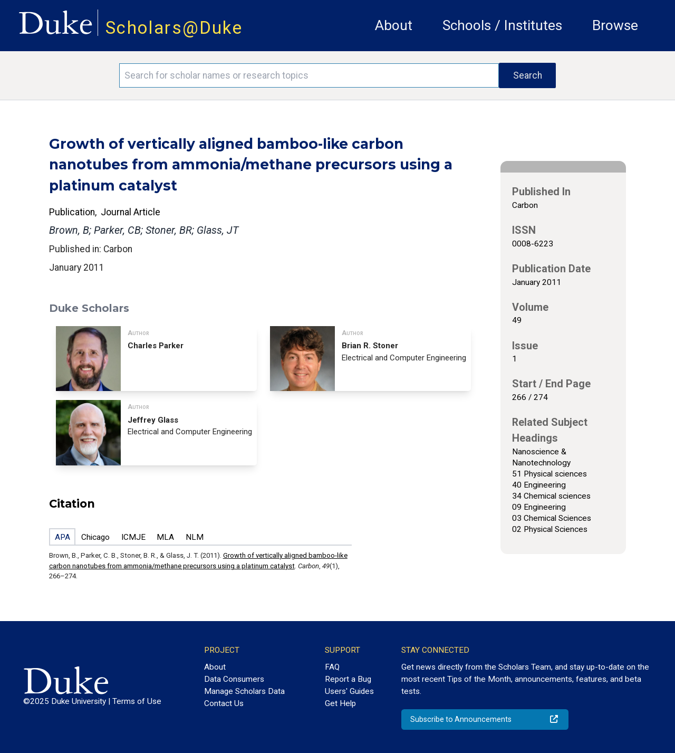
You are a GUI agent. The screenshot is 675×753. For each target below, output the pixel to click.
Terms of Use (136, 701)
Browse (615, 25)
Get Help (340, 703)
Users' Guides (349, 691)
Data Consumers (234, 679)
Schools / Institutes (502, 25)
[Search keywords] (309, 75)
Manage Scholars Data (244, 691)
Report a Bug (348, 679)
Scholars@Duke (174, 27)
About (393, 25)
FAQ (332, 667)
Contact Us (224, 703)
